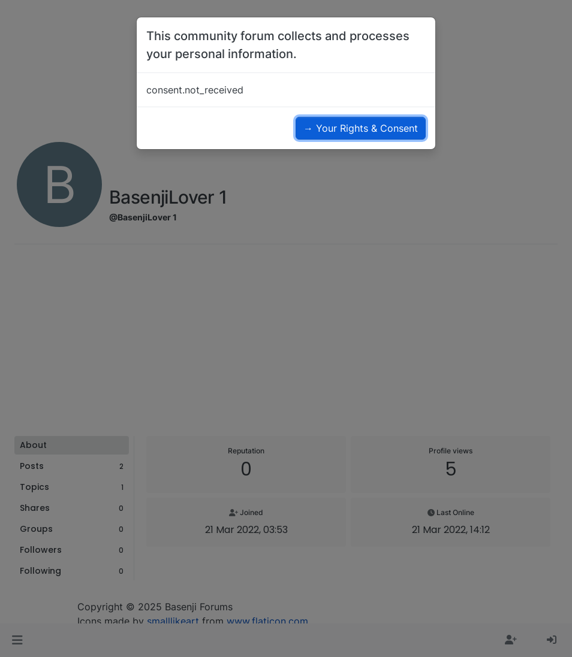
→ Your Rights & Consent (360, 128)
